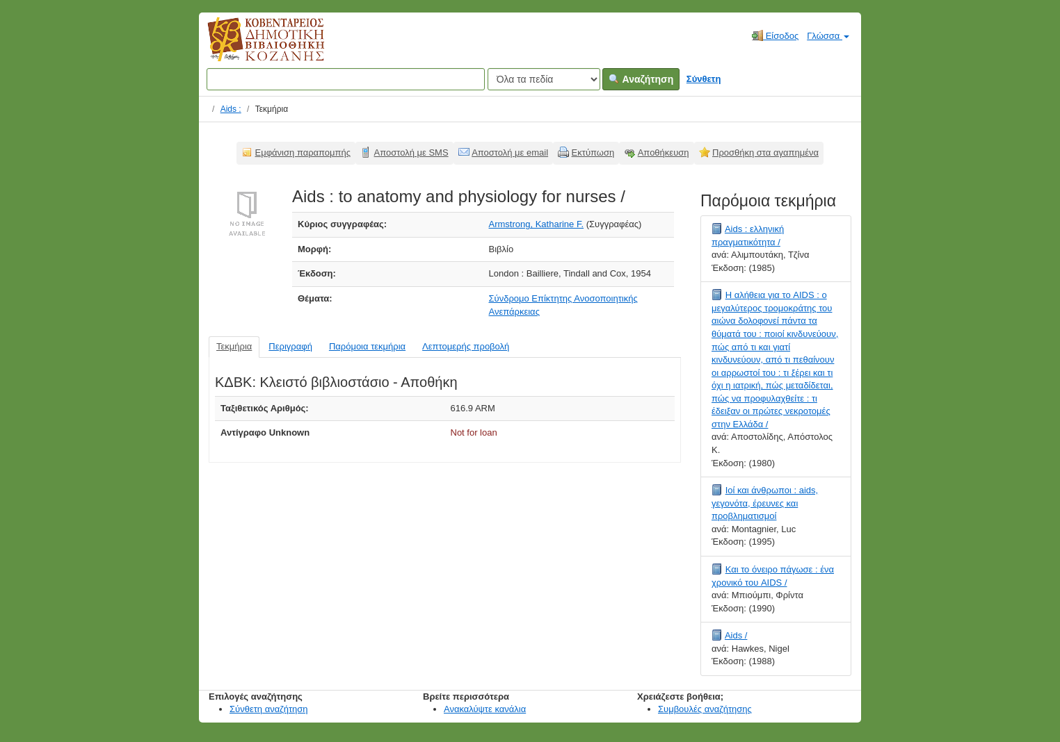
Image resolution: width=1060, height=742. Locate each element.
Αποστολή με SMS (411, 152)
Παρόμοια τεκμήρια (367, 346)
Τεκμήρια (234, 346)
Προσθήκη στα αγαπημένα (765, 152)
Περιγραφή (290, 346)
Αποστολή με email (510, 152)
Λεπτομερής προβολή (465, 346)
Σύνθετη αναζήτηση (269, 709)
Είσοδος (775, 35)
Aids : (230, 109)
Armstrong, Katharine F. (536, 224)
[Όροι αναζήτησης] (346, 79)
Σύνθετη (703, 79)
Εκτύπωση (593, 152)
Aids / (736, 635)
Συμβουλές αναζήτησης (705, 709)
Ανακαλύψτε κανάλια (485, 709)
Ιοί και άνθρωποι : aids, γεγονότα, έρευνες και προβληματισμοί (765, 503)
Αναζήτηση (641, 79)
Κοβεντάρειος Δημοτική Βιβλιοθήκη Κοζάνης (252, 47)
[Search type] (544, 79)
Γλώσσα (828, 36)
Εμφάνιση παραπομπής (303, 152)
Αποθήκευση (663, 152)
